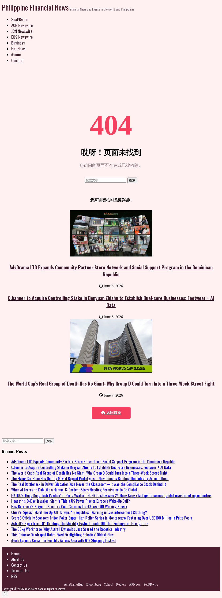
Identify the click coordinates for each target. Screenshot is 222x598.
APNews (135, 584)
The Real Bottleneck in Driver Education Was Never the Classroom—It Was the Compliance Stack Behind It (88, 484)
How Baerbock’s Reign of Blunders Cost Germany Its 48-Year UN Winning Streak (69, 506)
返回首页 (111, 413)
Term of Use (20, 570)
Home (15, 554)
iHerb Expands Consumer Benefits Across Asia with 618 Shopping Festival (63, 540)
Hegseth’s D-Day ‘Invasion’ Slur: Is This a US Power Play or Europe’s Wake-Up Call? (70, 501)
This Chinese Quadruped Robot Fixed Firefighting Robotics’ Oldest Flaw (62, 535)
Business (18, 43)
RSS (14, 576)
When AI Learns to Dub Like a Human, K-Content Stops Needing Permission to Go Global (74, 490)
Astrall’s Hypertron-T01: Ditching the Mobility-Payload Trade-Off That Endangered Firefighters (79, 523)
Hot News (18, 49)
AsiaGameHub (73, 584)
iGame (16, 54)
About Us (17, 559)
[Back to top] (5, 593)
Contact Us (19, 565)
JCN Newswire (21, 31)
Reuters (121, 584)
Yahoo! (108, 584)
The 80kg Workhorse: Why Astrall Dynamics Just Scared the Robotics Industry (68, 529)
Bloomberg (93, 584)
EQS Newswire (22, 37)
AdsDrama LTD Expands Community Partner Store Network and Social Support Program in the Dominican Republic (111, 271)
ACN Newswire (22, 25)
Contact (17, 60)
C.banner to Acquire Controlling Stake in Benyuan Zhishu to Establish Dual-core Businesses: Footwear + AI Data (111, 301)
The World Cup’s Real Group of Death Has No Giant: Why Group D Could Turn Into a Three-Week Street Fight (111, 383)
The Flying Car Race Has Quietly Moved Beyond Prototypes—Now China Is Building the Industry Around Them (90, 478)
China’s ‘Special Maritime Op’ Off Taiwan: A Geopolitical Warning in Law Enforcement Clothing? (79, 512)
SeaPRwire (19, 19)
